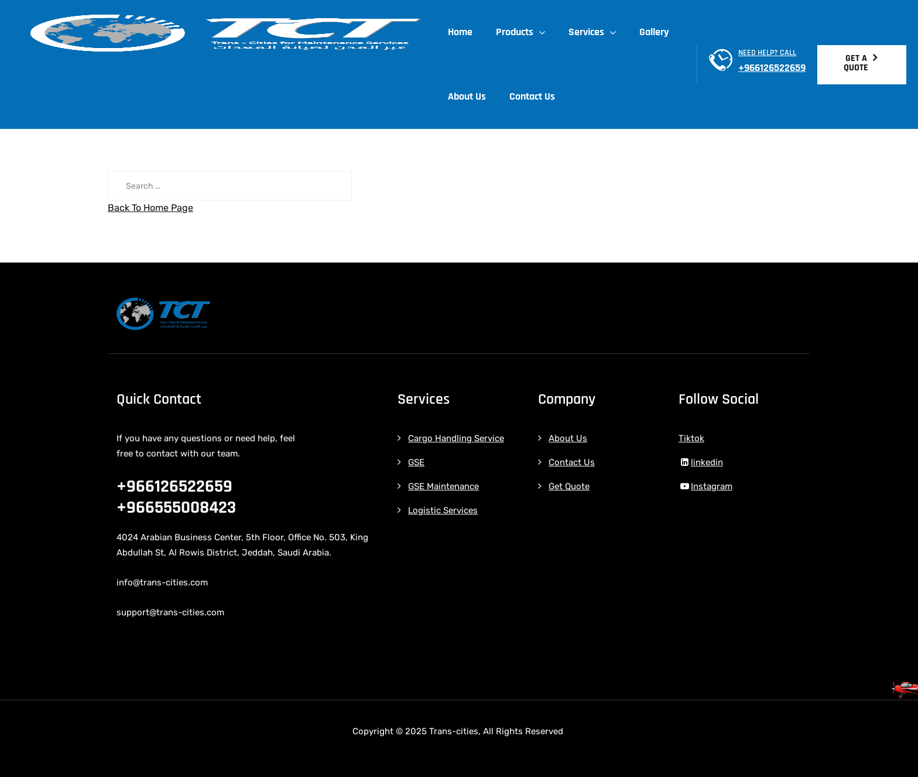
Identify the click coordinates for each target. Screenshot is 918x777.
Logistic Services (443, 510)
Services (589, 32)
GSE (416, 462)
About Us (470, 96)
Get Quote (569, 486)
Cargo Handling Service (456, 438)
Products (517, 32)
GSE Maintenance (443, 486)
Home (463, 32)
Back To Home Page (150, 207)
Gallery (657, 32)
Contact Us (535, 96)
